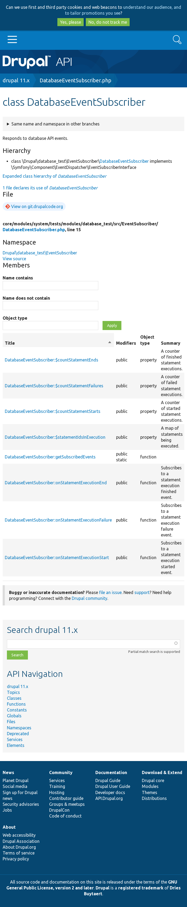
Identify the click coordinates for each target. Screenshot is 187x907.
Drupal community (89, 598)
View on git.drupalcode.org (37, 206)
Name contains (18, 277)
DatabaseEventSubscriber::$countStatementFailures (54, 385)
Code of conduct (65, 816)
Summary (170, 343)
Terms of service (19, 853)
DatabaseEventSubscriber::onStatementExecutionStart (57, 557)
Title (58, 343)
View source (14, 258)
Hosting (56, 792)
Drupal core (153, 780)
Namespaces (19, 727)
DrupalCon (59, 810)
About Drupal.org (19, 847)
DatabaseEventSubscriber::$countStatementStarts (52, 411)
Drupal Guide (107, 780)
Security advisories (21, 804)
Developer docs (110, 792)
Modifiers (126, 343)
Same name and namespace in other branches (55, 123)
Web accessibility (19, 835)
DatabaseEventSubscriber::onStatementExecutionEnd (56, 482)
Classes (14, 698)
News (8, 772)
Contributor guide (66, 798)
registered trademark (140, 887)
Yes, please (70, 22)
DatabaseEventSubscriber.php (75, 80)
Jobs (7, 810)
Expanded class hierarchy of (54, 176)
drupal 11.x (16, 80)
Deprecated (18, 733)
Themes (149, 792)
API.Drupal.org (109, 798)
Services (15, 739)
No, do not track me (107, 22)
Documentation (111, 772)
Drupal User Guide (112, 786)
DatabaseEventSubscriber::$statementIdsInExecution (55, 437)
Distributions (154, 798)
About (9, 827)
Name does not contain (26, 298)
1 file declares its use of (50, 187)
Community (61, 772)
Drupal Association (21, 841)
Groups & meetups (67, 804)
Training (57, 786)
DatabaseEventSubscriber (124, 161)
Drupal (102, 887)
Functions (16, 704)
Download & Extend (162, 772)
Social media (15, 786)
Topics (13, 692)
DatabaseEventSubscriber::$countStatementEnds (51, 359)
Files (11, 721)
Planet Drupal (15, 780)
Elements (15, 745)
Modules (150, 786)
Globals (14, 715)
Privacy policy (16, 858)
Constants (17, 709)
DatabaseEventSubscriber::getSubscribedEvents (50, 456)
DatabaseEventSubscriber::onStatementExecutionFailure (58, 520)
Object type (15, 318)
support (142, 592)
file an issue (110, 592)
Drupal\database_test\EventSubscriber (40, 252)
